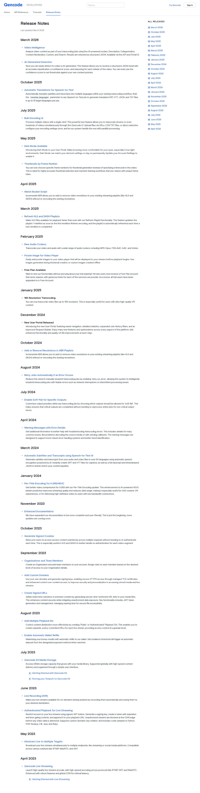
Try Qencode (175, 5)
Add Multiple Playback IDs (38, 620)
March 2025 (155, 50)
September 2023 (157, 106)
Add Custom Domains (36, 575)
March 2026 (155, 27)
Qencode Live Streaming (38, 766)
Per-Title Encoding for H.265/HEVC (44, 483)
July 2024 (154, 78)
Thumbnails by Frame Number (40, 163)
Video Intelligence (34, 47)
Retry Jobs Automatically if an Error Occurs (48, 375)
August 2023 (155, 110)
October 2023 (156, 101)
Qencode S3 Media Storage (40, 660)
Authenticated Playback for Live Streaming (48, 710)
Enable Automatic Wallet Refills (41, 635)
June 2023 (154, 119)
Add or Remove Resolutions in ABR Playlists (48, 350)
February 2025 (156, 55)
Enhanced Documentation (39, 511)
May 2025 (154, 41)
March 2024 (155, 87)
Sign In (190, 5)
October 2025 (156, 32)
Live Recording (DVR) (36, 695)
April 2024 (154, 83)
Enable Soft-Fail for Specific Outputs (45, 399)
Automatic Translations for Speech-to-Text (48, 90)
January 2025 (156, 60)
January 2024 (156, 92)
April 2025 (154, 46)
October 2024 (156, 69)
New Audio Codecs (35, 244)
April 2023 (154, 129)
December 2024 (157, 64)
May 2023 (154, 124)
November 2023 (157, 96)
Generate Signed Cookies (39, 536)
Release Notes (53, 12)
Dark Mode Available (35, 146)
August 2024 (155, 73)
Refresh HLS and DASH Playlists (42, 216)
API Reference (21, 12)
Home (7, 12)
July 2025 (154, 36)
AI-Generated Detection (38, 62)
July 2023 (154, 115)
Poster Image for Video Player (41, 255)
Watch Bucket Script (35, 191)
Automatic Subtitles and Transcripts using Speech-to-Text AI (58, 455)
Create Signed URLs (35, 593)
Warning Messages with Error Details (44, 427)
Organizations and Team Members (43, 560)
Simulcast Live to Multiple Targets (43, 741)
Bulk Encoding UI (33, 118)
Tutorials (37, 12)
